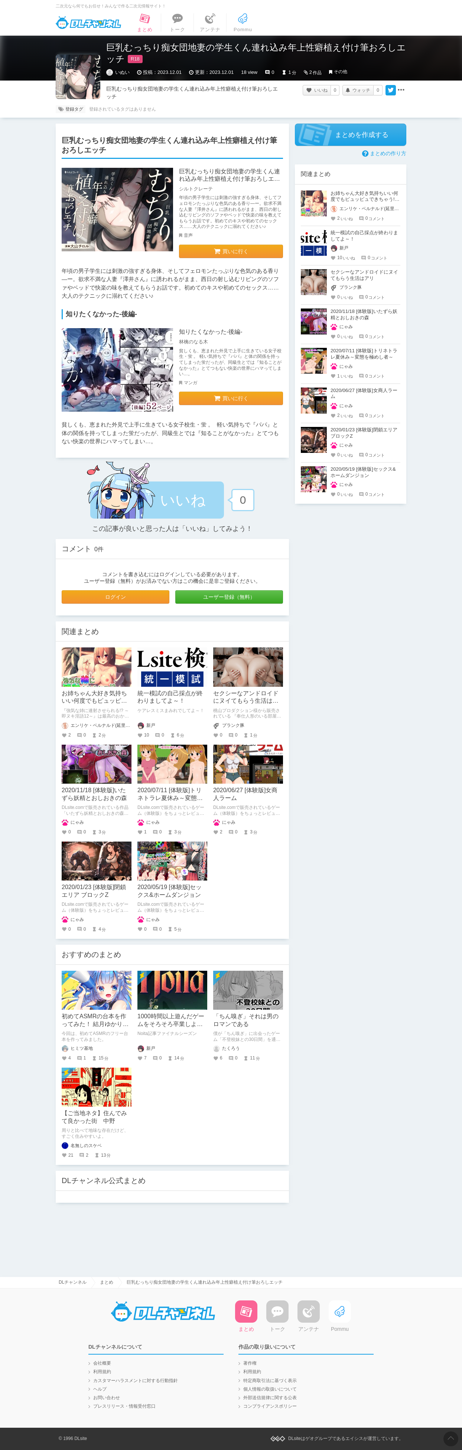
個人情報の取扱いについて (270, 1389)
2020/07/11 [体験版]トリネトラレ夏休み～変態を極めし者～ (170, 798)
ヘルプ (100, 1389)
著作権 (250, 1363)
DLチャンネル (88, 22)
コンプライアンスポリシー (270, 1406)
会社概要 (102, 1363)
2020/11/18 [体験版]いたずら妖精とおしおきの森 (364, 314)
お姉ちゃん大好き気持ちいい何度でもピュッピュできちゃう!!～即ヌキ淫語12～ (364, 199)
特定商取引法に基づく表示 (270, 1380)
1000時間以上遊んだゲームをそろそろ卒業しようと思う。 (170, 1024)
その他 (340, 71)
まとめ (106, 1282)
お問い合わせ (106, 1397)
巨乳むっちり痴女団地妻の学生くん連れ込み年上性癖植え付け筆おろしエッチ (229, 179)
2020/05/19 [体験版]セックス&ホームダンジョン (363, 472)
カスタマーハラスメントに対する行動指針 (135, 1380)
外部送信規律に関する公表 (270, 1397)
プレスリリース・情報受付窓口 (124, 1406)
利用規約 (102, 1371)
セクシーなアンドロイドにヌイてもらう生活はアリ (246, 701)
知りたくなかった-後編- (211, 332)
